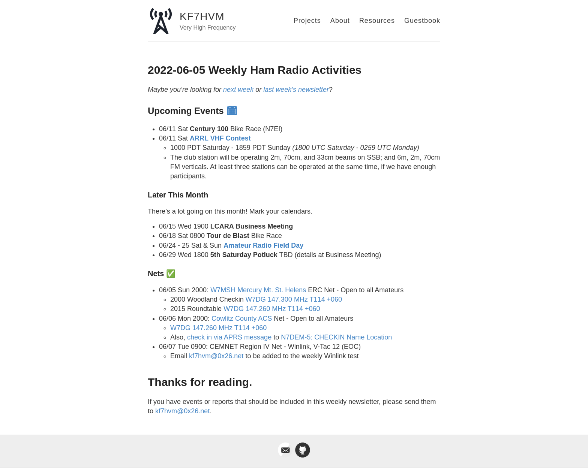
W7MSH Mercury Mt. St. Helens (258, 290)
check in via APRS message (229, 337)
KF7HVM (202, 16)
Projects (307, 20)
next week (238, 89)
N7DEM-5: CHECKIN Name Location (336, 337)
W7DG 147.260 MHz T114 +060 (272, 308)
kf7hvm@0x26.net (216, 356)
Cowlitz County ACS (242, 318)
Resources (377, 20)
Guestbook (422, 20)
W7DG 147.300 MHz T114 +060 (294, 299)
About (340, 20)
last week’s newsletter (296, 89)
